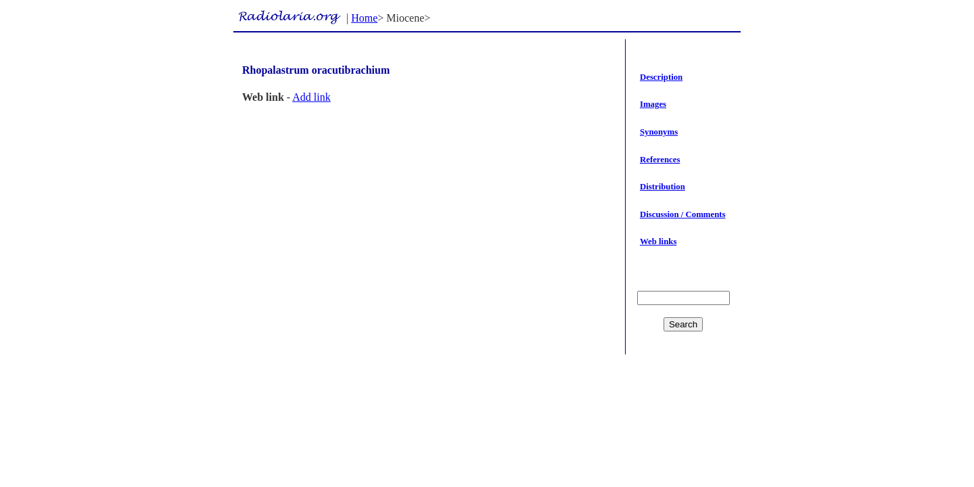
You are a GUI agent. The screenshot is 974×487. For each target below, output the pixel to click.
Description (661, 77)
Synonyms (659, 132)
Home (364, 18)
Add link (311, 97)
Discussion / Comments (683, 214)
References (660, 159)
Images (653, 104)
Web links (658, 241)
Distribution (662, 186)
